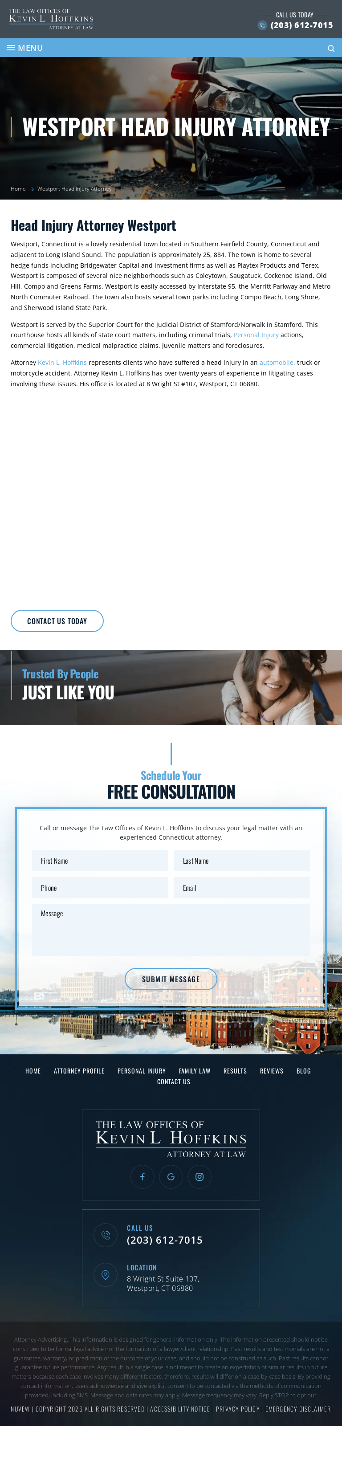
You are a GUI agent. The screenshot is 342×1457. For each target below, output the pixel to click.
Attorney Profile (79, 1071)
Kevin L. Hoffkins (62, 362)
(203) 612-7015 (302, 25)
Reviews (272, 1071)
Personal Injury (256, 335)
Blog (304, 1071)
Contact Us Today (57, 621)
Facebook (142, 1177)
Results (235, 1071)
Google (171, 1177)
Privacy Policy (238, 1408)
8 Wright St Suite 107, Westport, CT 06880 (163, 1283)
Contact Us (174, 1081)
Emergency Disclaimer (298, 1408)
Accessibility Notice (181, 1408)
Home (33, 1071)
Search (331, 48)
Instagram (199, 1177)
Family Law (195, 1071)
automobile (276, 362)
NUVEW (20, 1408)
